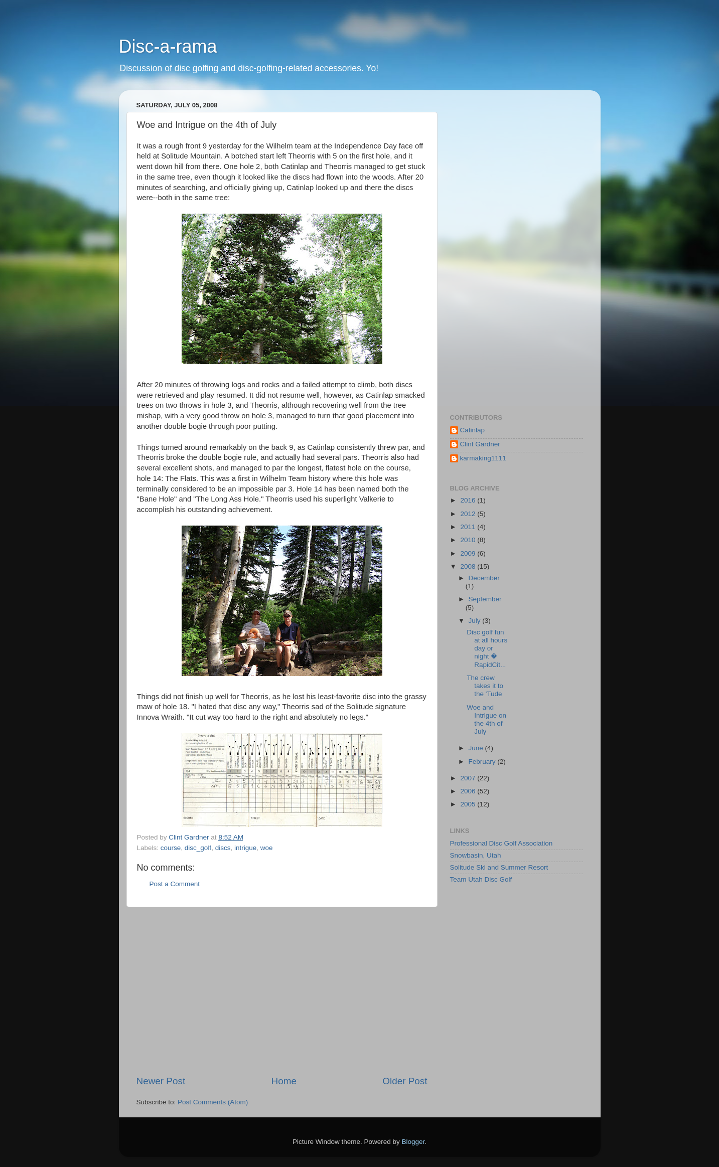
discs (223, 848)
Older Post (404, 1081)
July (476, 620)
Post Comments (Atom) (213, 1102)
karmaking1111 (483, 458)
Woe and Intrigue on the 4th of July (486, 720)
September (485, 599)
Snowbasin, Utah (475, 855)
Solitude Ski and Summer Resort (499, 867)
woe (266, 848)
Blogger (413, 1141)
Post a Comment (175, 884)
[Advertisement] (281, 991)
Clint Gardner (480, 444)
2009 (468, 553)
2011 (468, 527)
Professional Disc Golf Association (501, 843)
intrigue (245, 848)
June (477, 748)
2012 (468, 514)
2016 (468, 500)
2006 (468, 791)
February (483, 761)
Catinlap (472, 430)
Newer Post (161, 1081)
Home (284, 1081)
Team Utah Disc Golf (481, 879)
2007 (468, 778)
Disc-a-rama (168, 46)
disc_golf (198, 848)
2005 (468, 804)
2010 (468, 540)
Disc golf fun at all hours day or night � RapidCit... (487, 648)
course (171, 848)
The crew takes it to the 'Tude (485, 686)
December (484, 578)
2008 (468, 566)
